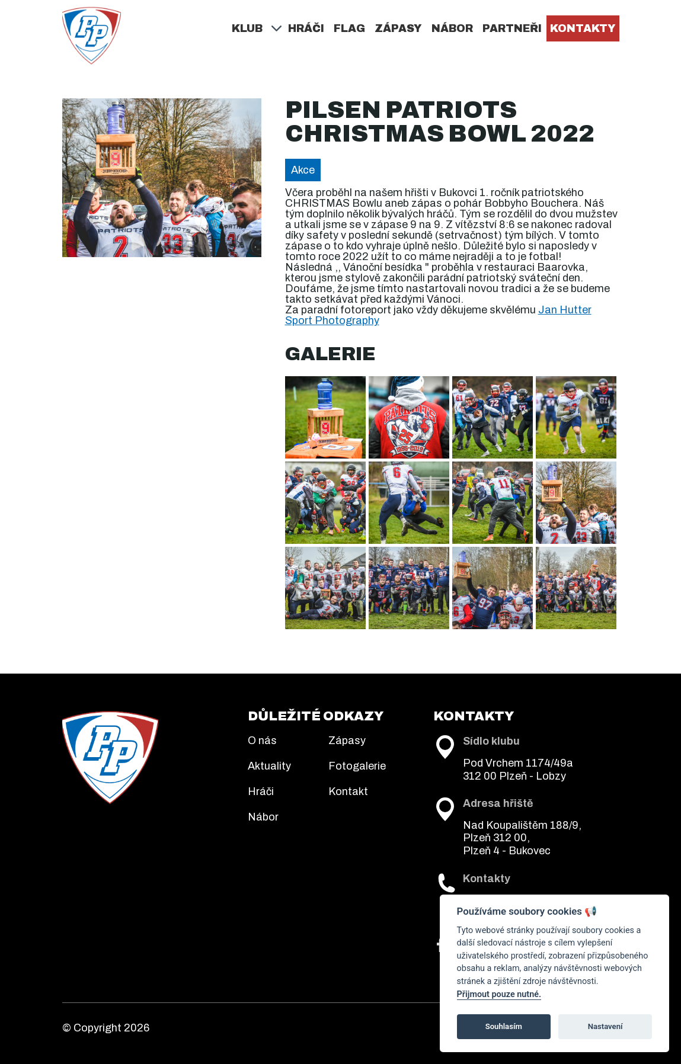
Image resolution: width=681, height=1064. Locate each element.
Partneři (512, 28)
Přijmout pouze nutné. (499, 994)
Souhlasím (503, 1026)
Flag (349, 28)
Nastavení (605, 1026)
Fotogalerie (357, 766)
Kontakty (583, 28)
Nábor (452, 28)
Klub (247, 28)
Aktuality (269, 766)
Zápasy (398, 28)
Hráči (306, 28)
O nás (262, 740)
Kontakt (348, 791)
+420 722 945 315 (526, 889)
